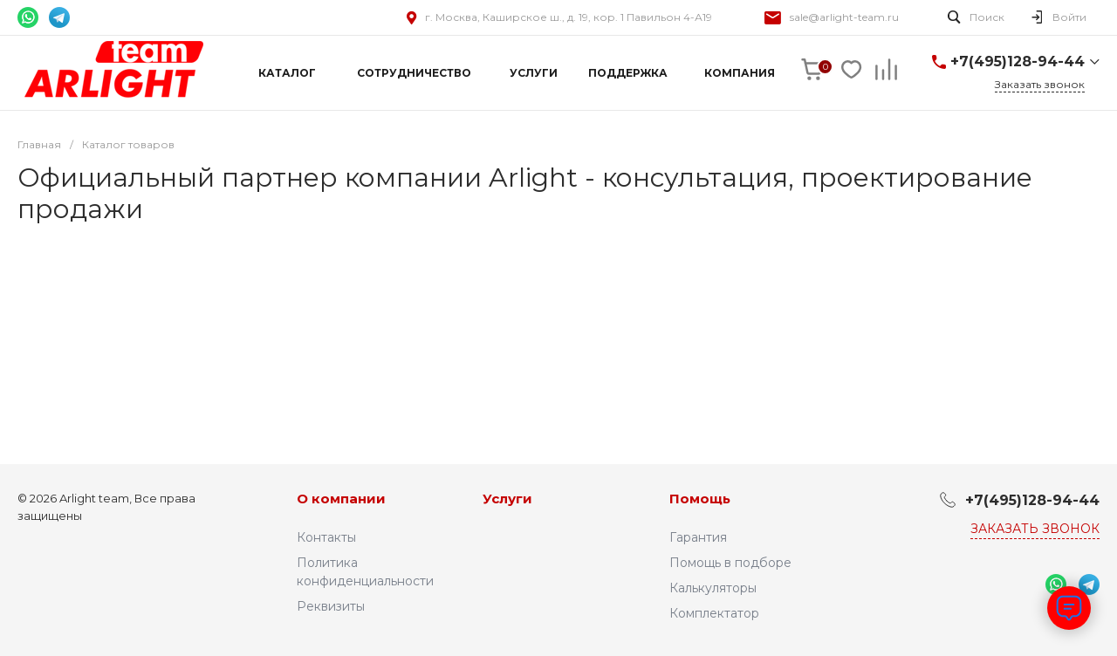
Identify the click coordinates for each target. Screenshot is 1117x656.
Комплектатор (714, 613)
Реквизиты (331, 606)
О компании (341, 498)
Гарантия (698, 537)
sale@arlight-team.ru (844, 17)
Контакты (326, 537)
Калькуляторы (713, 588)
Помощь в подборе (730, 563)
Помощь (699, 498)
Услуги (507, 498)
